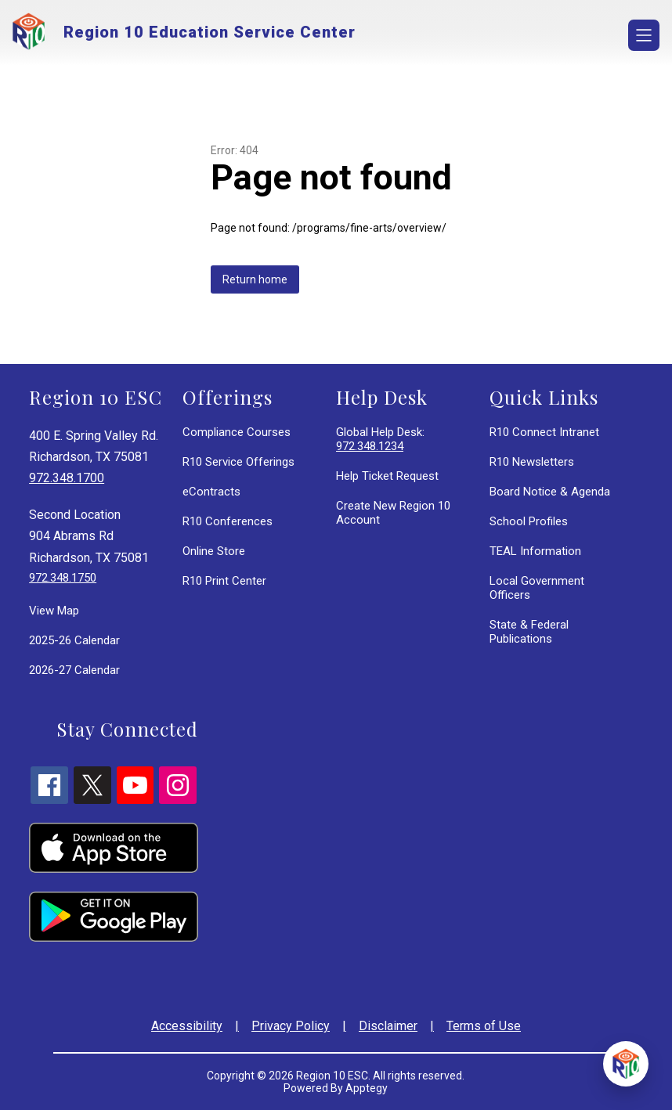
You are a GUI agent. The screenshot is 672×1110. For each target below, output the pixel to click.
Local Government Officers (537, 588)
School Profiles (529, 521)
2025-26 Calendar (74, 640)
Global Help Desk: (380, 439)
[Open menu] (643, 35)
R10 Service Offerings (238, 462)
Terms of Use (483, 1025)
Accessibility (186, 1025)
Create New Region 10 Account (393, 513)
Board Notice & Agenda (550, 492)
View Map (54, 611)
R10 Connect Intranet (544, 432)
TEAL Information (535, 551)
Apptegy (366, 1088)
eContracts (211, 492)
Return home (254, 279)
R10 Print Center (224, 581)
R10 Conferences (227, 521)
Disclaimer (388, 1025)
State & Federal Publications (529, 632)
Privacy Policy (290, 1025)
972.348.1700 (66, 477)
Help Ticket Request (387, 476)
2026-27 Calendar (74, 670)
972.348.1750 (62, 578)
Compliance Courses (236, 432)
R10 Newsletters (532, 462)
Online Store (213, 551)
